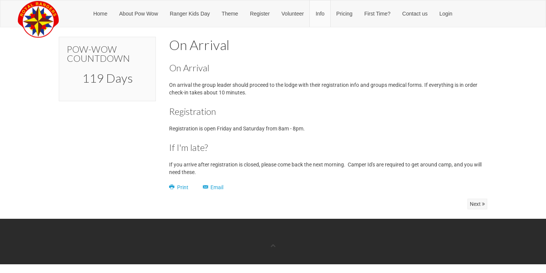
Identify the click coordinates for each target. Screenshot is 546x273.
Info (319, 14)
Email (213, 187)
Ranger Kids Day (190, 14)
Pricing (344, 14)
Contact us (415, 14)
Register (260, 14)
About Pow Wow (138, 14)
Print (179, 187)
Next (477, 204)
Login (445, 14)
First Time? (377, 14)
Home (100, 14)
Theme (230, 14)
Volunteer (292, 14)
